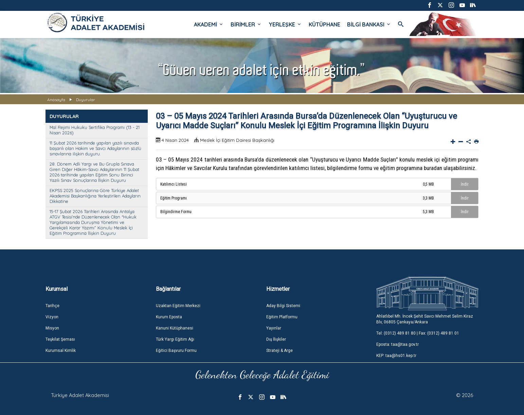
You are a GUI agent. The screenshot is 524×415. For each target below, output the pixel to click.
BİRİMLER (246, 24)
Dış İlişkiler (276, 339)
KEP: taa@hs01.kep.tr (396, 355)
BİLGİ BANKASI (369, 24)
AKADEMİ (209, 24)
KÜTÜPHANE (324, 24)
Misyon (52, 328)
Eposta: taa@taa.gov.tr (397, 344)
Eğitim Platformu (281, 317)
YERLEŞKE (285, 24)
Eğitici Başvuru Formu (176, 350)
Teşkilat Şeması (60, 339)
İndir (465, 184)
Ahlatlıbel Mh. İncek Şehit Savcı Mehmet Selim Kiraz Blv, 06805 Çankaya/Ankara (424, 319)
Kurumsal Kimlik (61, 350)
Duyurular (85, 99)
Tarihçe (52, 305)
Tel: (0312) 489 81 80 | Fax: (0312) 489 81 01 (417, 333)
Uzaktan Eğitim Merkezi (178, 305)
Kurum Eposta (169, 317)
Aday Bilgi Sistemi (283, 305)
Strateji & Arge (279, 350)
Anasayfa (56, 99)
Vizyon (52, 317)
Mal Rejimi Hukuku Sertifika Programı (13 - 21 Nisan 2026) (95, 130)
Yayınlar (273, 328)
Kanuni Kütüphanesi (174, 328)
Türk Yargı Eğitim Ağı (175, 339)
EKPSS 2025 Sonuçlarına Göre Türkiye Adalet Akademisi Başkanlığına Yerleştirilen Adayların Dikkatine (95, 196)
